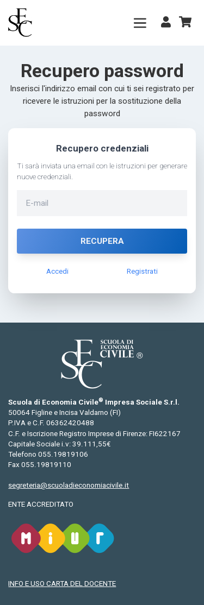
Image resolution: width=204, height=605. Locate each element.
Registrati (142, 271)
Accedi (57, 271)
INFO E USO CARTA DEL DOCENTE (62, 583)
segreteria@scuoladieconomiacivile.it (68, 485)
